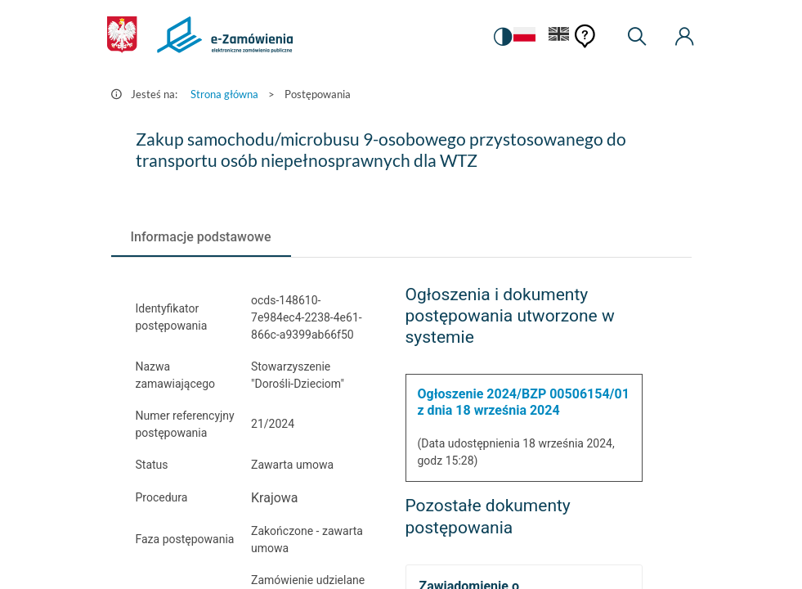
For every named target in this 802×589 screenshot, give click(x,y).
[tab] (201, 237)
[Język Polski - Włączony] (524, 37)
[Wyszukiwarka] (636, 36)
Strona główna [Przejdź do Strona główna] (224, 94)
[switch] (502, 36)
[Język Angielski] (559, 37)
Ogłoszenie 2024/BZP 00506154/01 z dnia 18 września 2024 (524, 402)
